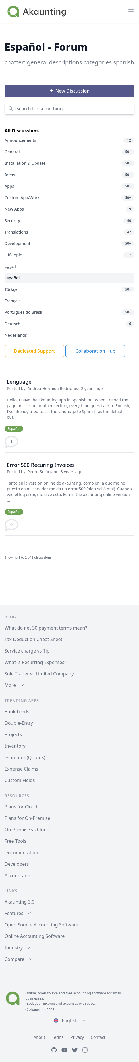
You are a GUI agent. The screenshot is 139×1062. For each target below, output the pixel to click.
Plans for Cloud (21, 807)
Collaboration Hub (95, 351)
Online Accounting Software (35, 936)
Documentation (21, 852)
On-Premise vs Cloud (27, 829)
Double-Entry (19, 723)
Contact (98, 1037)
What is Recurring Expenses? (35, 662)
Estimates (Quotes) (25, 757)
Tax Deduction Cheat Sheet (33, 639)
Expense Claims (21, 769)
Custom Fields (20, 780)
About (39, 1037)
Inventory (15, 746)
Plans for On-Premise (27, 818)
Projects (13, 734)
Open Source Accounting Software (41, 925)
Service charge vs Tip (27, 651)
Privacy (77, 1037)
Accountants (18, 875)
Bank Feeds (17, 711)
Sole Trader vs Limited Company (39, 674)
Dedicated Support (34, 351)
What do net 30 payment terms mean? (46, 628)
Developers (17, 864)
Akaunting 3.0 (19, 902)
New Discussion (69, 91)
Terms (57, 1037)
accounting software (89, 993)
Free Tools (15, 841)
